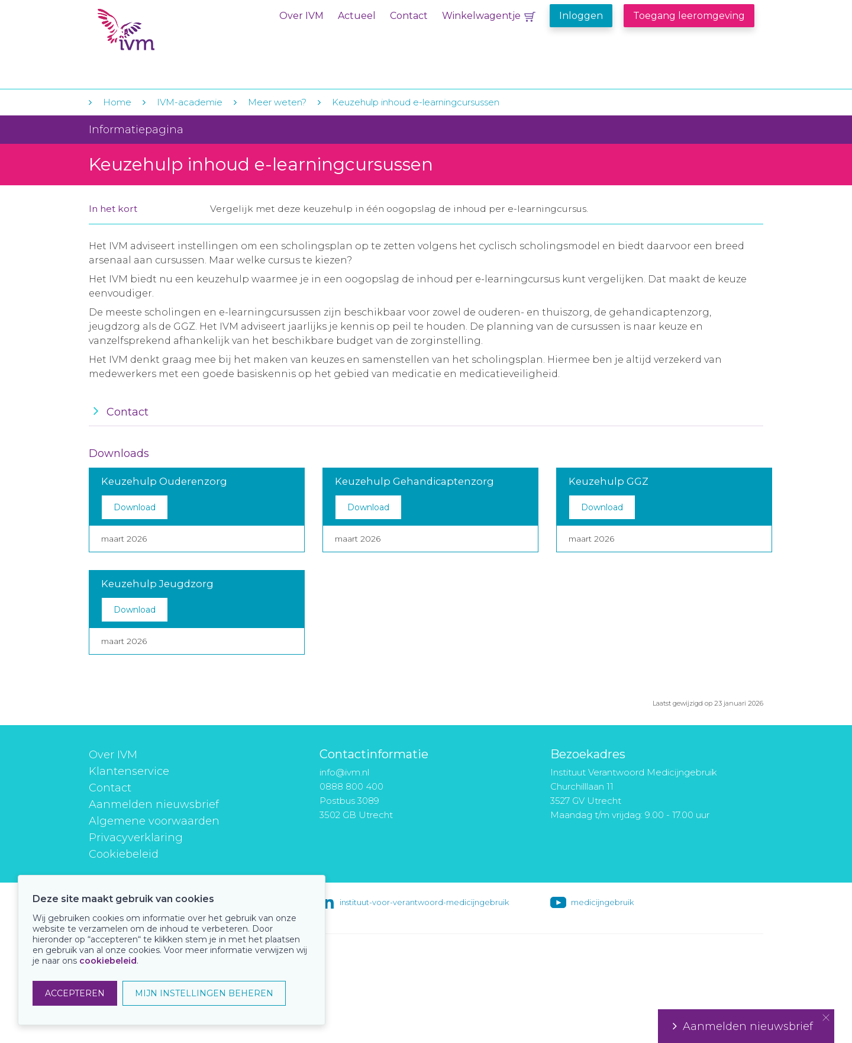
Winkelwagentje (481, 15)
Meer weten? (277, 102)
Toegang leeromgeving (689, 15)
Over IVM (301, 15)
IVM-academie (189, 102)
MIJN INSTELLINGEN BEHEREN (204, 993)
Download (135, 507)
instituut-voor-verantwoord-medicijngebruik (424, 902)
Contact (409, 15)
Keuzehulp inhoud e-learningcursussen (415, 102)
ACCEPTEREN (75, 993)
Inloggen (581, 15)
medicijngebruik (602, 902)
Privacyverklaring (136, 837)
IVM (170, 34)
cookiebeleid (108, 960)
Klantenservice (129, 771)
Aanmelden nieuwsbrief (154, 804)
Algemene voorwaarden (154, 821)
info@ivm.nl (344, 772)
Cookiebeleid (124, 854)
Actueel (357, 15)
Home (117, 102)
